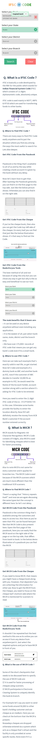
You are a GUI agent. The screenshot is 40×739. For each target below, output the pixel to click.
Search (10, 61)
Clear (30, 61)
